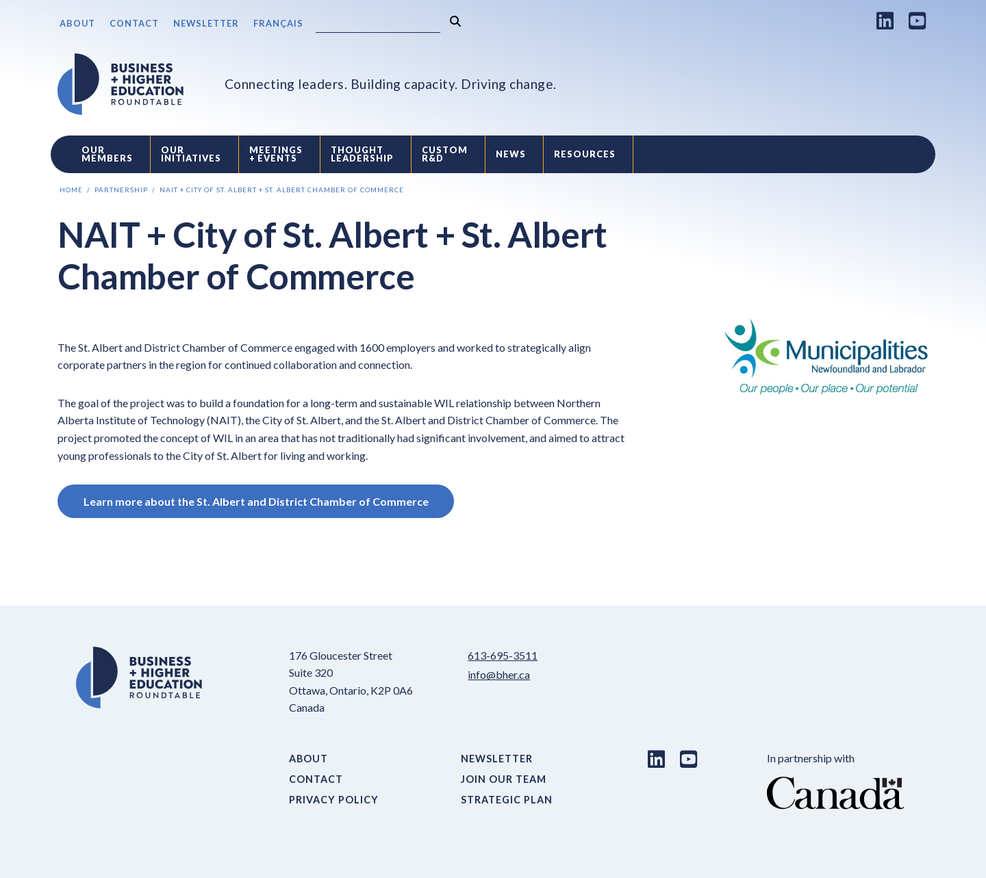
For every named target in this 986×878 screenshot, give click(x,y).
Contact (134, 23)
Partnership (121, 190)
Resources (585, 154)
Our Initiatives (191, 154)
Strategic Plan (507, 799)
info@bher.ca (499, 674)
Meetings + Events (276, 154)
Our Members (107, 154)
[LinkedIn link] (885, 20)
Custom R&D (445, 154)
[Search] (378, 24)
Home (71, 190)
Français (278, 23)
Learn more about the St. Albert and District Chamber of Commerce (256, 501)
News (511, 154)
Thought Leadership (362, 154)
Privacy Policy (334, 799)
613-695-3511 (503, 655)
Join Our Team (503, 779)
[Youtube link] (917, 20)
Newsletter (206, 23)
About (77, 23)
